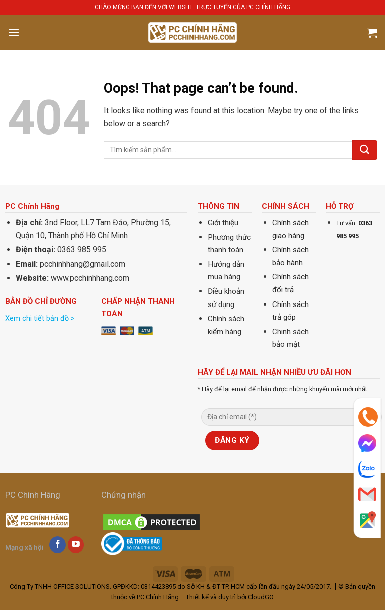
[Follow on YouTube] (76, 544)
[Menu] (14, 32)
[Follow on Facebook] (57, 544)
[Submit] (364, 150)
